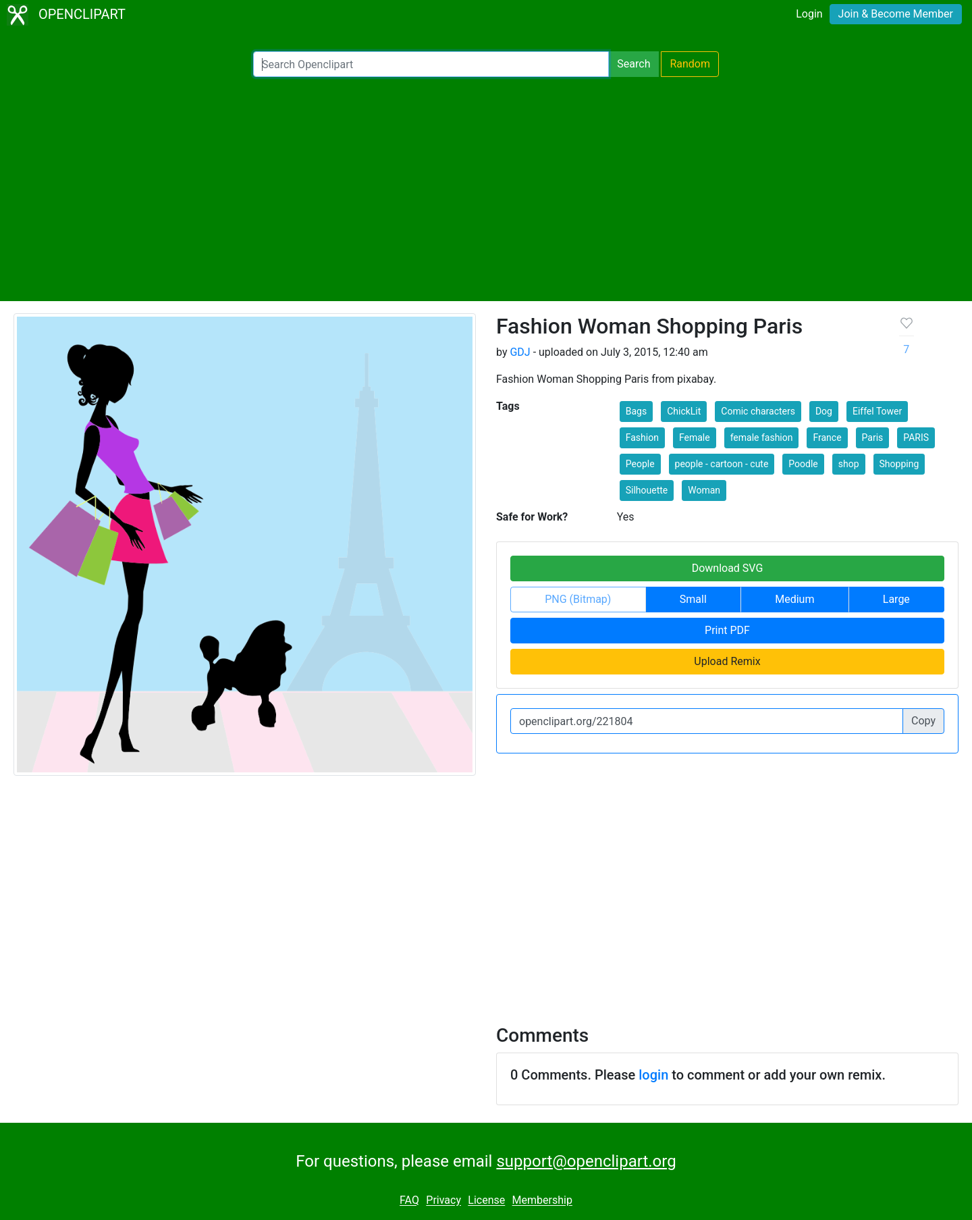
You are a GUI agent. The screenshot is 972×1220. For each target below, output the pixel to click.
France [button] (827, 437)
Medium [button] (794, 599)
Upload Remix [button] (727, 661)
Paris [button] (873, 437)
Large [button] (896, 599)
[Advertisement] (486, 189)
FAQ (409, 1200)
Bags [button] (636, 411)
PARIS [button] (916, 437)
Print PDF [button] (727, 630)
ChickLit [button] (684, 411)
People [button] (640, 463)
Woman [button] (704, 490)
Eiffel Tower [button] (877, 411)
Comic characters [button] (758, 411)
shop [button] (848, 463)
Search (633, 63)
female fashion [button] (761, 437)
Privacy (443, 1200)
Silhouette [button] (647, 490)
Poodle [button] (802, 463)
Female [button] (694, 437)
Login (809, 13)
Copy (923, 720)
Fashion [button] (642, 437)
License (486, 1200)
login (653, 1075)
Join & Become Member (895, 13)
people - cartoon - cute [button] (722, 463)
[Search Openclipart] (431, 64)
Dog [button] (823, 411)
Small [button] (693, 599)
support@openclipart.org (586, 1161)
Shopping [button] (899, 463)
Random (690, 63)
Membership (542, 1200)
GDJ (520, 352)
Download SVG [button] (727, 568)
